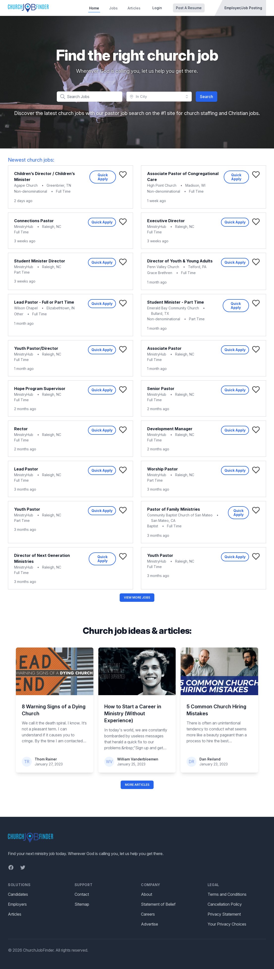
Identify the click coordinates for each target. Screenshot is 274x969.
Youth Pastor (27, 509)
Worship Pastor (162, 469)
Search (206, 96)
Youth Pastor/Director (36, 348)
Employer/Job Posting (243, 8)
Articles (134, 8)
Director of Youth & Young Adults (180, 260)
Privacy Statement (224, 914)
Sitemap (82, 904)
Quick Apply (103, 177)
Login (157, 8)
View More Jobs (137, 597)
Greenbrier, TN (59, 185)
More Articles (137, 785)
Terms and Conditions (227, 894)
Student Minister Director (39, 260)
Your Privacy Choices (227, 924)
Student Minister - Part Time (175, 302)
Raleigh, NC (51, 226)
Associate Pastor (164, 348)
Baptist (152, 526)
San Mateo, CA (163, 520)
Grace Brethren (159, 273)
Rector (21, 428)
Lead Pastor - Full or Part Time (44, 302)
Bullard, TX (160, 313)
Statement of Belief (158, 904)
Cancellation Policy (225, 904)
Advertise (149, 924)
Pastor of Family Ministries (173, 509)
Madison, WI (195, 185)
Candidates (18, 894)
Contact (82, 894)
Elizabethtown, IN (61, 308)
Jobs (113, 8)
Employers (17, 904)
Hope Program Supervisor (39, 388)
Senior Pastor (160, 388)
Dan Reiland (209, 759)
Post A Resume (189, 8)
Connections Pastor (34, 220)
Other (18, 314)
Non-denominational (30, 191)
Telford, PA (197, 267)
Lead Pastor (26, 469)
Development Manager (169, 428)
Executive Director (166, 220)
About (146, 894)
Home (94, 8)
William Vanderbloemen (137, 759)
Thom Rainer (46, 759)
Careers (148, 914)
